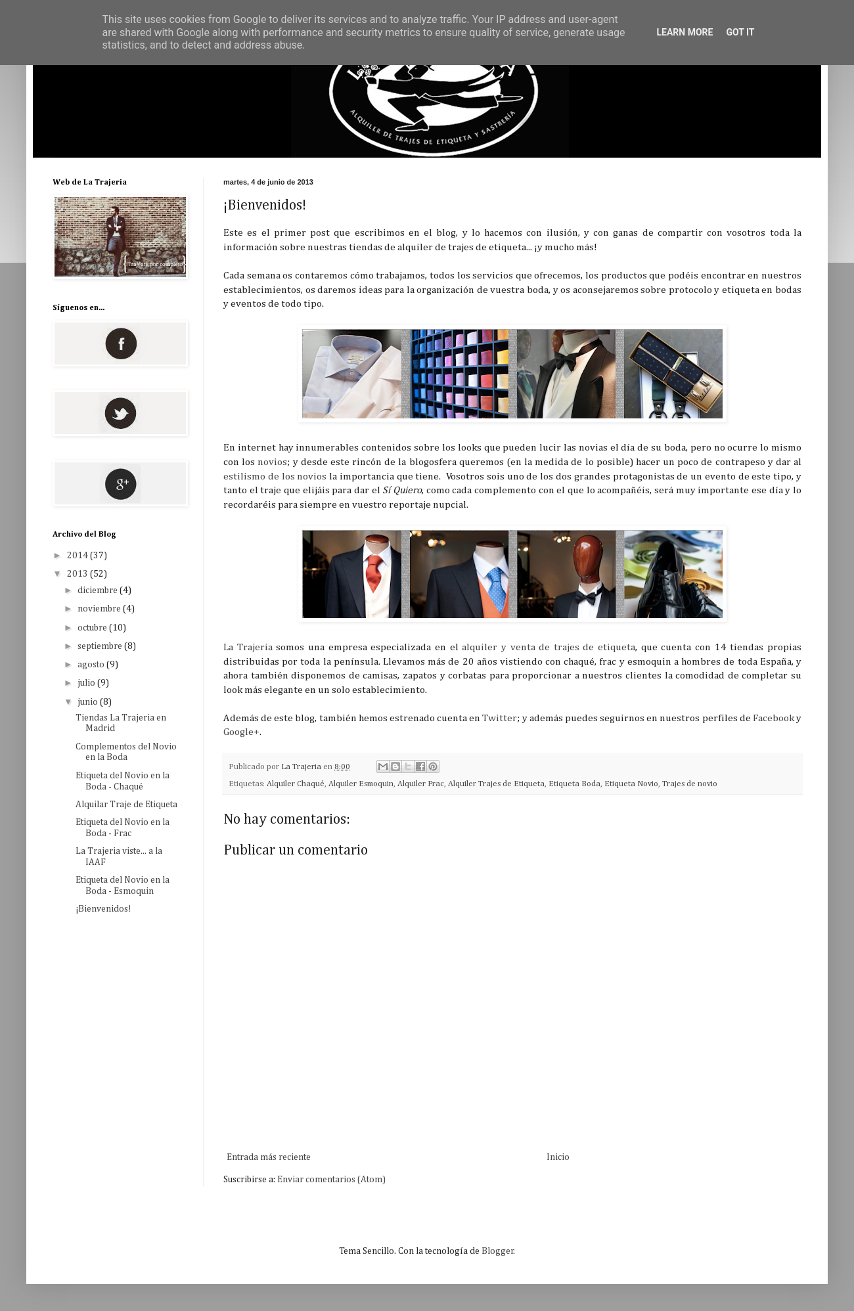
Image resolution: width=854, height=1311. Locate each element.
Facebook (773, 718)
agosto (92, 664)
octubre (93, 628)
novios (272, 462)
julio (87, 683)
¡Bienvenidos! (103, 909)
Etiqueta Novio (631, 784)
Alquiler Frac (420, 784)
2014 (78, 555)
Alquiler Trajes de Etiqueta (496, 784)
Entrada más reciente (269, 1157)
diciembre (99, 590)
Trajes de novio (689, 784)
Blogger (498, 1251)
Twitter (499, 718)
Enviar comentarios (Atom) (331, 1179)
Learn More (684, 32)
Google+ (241, 732)
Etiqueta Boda (574, 784)
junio (89, 702)
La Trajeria (248, 647)
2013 (78, 574)
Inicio (558, 1157)
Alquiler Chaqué (296, 784)
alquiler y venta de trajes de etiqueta (548, 647)
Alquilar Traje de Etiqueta (126, 804)
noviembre (100, 608)
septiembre (101, 646)
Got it (740, 32)
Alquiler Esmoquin (360, 784)
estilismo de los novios (274, 476)
